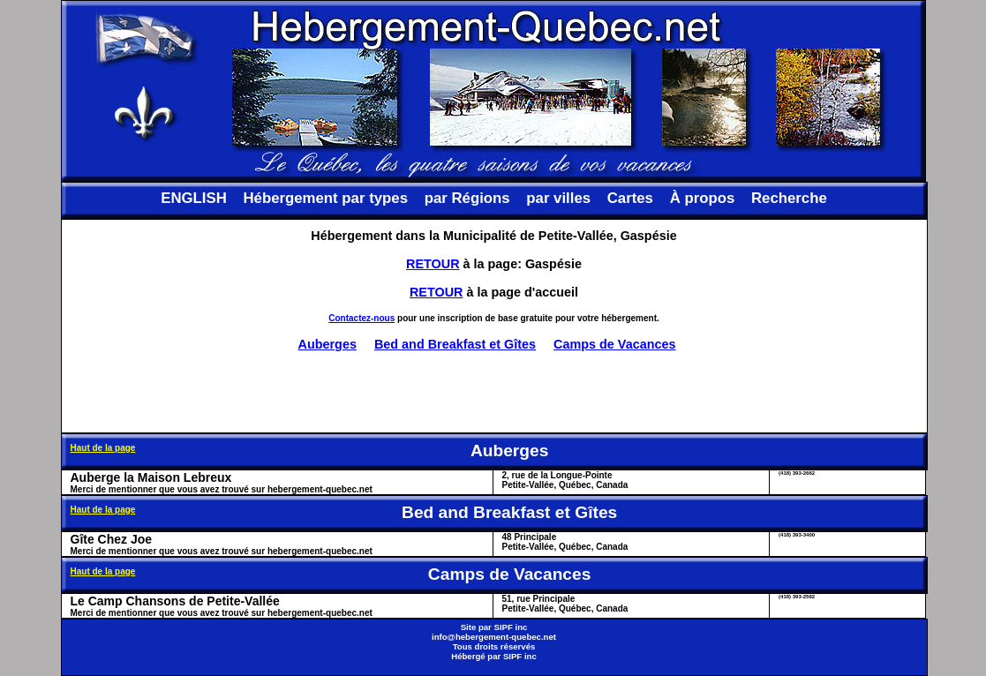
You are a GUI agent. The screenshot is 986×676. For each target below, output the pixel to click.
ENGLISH (194, 198)
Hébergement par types (325, 198)
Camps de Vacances (614, 344)
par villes (558, 198)
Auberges (327, 344)
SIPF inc (511, 627)
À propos (702, 198)
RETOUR (433, 264)
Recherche (789, 198)
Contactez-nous (361, 318)
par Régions (467, 198)
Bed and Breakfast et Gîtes (455, 344)
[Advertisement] (494, 391)
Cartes (630, 198)
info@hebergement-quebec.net (494, 637)
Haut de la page (103, 448)
